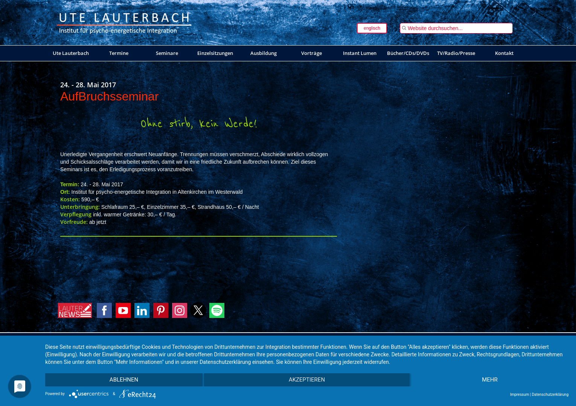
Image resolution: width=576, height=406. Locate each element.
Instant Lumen (359, 53)
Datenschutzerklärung (550, 394)
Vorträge (311, 53)
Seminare (167, 53)
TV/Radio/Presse (456, 53)
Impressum (519, 394)
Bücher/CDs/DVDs (408, 53)
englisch (372, 28)
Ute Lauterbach (71, 53)
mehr (490, 380)
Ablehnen (123, 380)
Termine (118, 53)
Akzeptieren (307, 380)
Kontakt (504, 53)
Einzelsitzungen (215, 53)
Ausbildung (263, 53)
